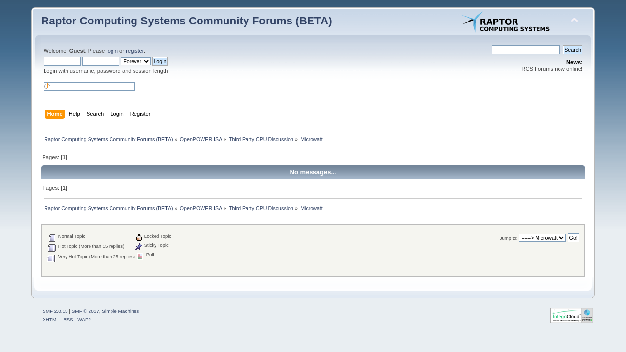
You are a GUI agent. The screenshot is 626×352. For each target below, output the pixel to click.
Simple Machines (120, 311)
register (135, 51)
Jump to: (509, 238)
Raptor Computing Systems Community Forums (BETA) (186, 21)
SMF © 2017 (85, 311)
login (112, 51)
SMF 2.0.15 (55, 311)
